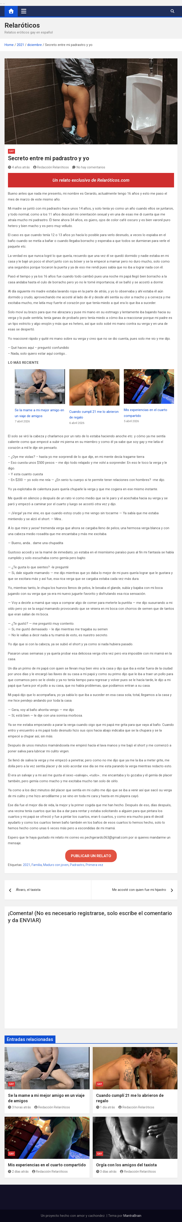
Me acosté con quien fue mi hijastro (139, 890)
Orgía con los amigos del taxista (126, 1164)
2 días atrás (18, 1171)
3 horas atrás (19, 1107)
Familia (37, 865)
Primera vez (94, 865)
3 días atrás (106, 1171)
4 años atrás (19, 167)
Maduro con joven (56, 865)
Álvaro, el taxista (28, 890)
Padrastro (77, 865)
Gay (11, 151)
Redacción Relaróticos (51, 167)
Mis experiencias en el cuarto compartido (47, 1164)
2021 (26, 865)
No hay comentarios (91, 167)
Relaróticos (22, 25)
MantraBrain (132, 1216)
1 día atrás (105, 1107)
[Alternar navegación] (24, 11)
